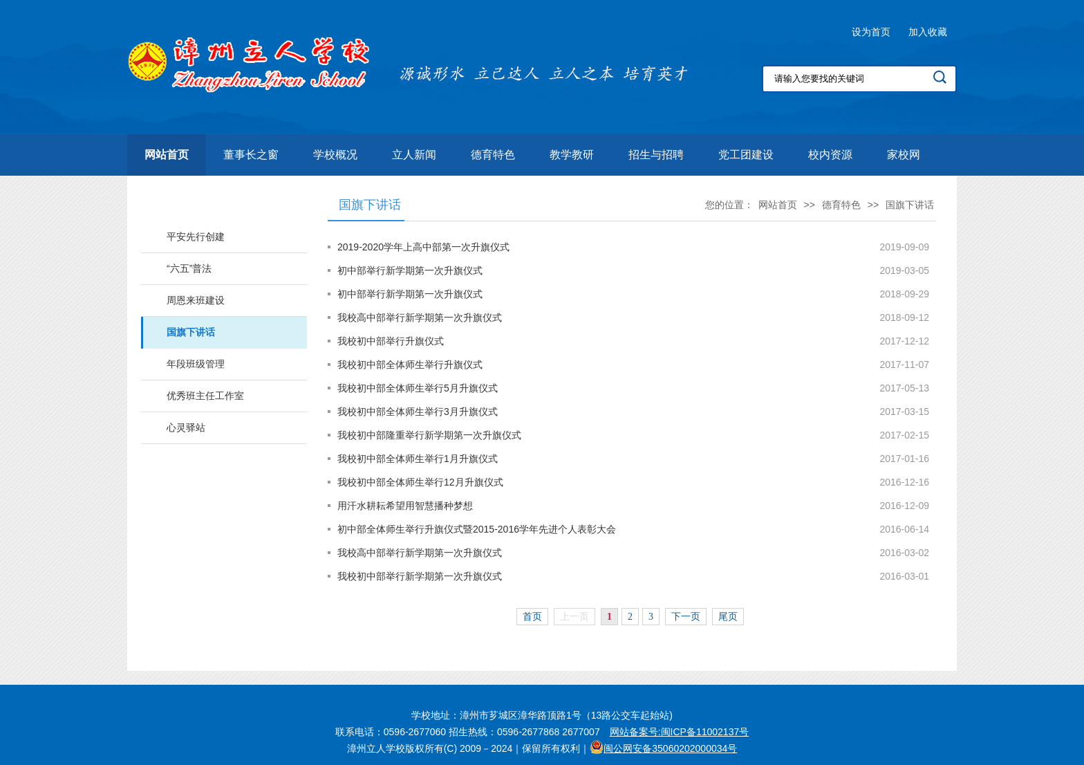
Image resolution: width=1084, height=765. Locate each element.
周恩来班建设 (196, 300)
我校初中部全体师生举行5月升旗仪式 (417, 388)
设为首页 (871, 31)
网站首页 (166, 154)
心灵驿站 (186, 427)
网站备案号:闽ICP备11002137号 (679, 731)
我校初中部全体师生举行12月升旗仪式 (420, 482)
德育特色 (493, 154)
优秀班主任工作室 (205, 395)
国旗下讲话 (191, 332)
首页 (532, 616)
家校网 (903, 154)
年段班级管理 (196, 363)
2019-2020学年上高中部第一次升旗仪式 (423, 246)
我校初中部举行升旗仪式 (390, 341)
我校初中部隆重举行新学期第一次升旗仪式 (429, 435)
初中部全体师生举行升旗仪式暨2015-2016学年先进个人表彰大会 (476, 529)
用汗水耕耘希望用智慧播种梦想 (405, 505)
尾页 (728, 616)
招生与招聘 (656, 154)
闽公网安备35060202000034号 (670, 748)
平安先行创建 (196, 236)
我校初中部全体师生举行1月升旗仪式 (417, 458)
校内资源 (830, 154)
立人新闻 (414, 154)
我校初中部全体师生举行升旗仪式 (410, 364)
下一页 (685, 616)
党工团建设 (746, 154)
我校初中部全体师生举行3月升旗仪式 (417, 411)
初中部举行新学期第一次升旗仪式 (410, 270)
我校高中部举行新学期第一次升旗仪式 (419, 317)
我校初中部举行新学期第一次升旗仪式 (419, 576)
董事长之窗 (251, 154)
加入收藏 (927, 31)
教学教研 (572, 154)
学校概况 (335, 154)
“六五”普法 (189, 268)
